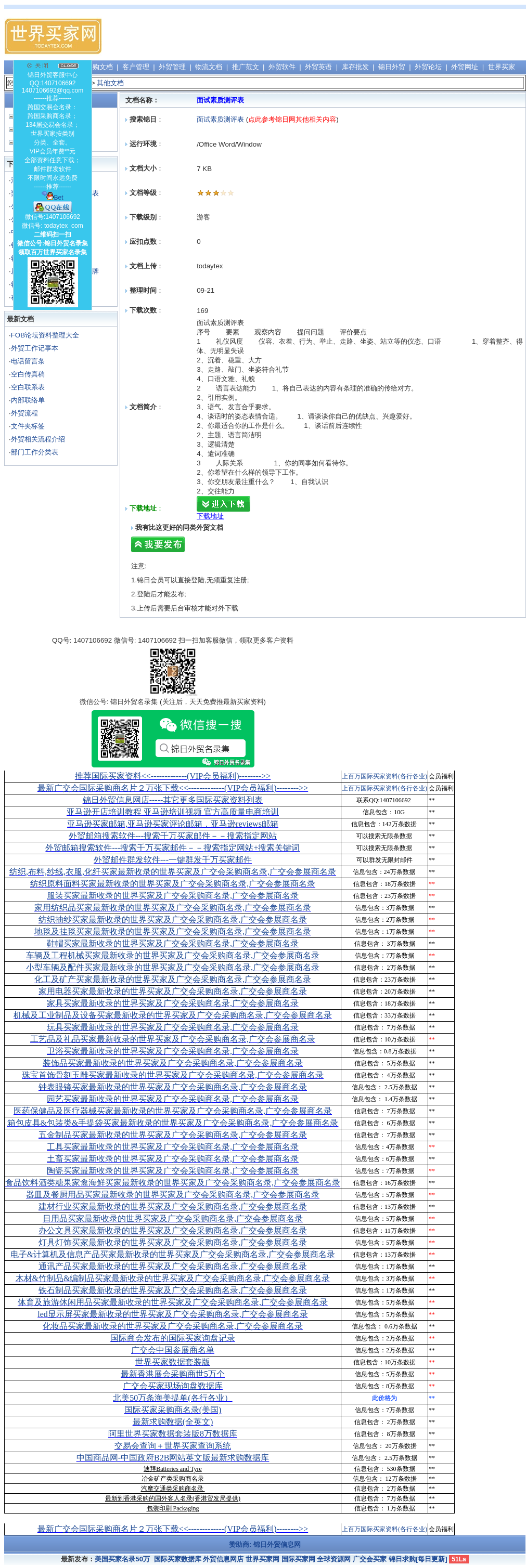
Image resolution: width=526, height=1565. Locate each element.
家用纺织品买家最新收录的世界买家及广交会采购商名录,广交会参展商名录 (172, 907)
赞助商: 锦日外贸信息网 (265, 1544)
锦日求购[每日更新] (418, 1559)
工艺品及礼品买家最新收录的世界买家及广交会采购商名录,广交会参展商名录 (172, 1039)
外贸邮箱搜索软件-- (173, 835)
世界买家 (501, 67)
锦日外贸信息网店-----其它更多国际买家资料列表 (173, 799)
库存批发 (355, 67)
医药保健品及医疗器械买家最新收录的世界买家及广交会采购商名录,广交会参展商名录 (173, 1110)
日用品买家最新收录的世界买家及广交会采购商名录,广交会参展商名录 (173, 1218)
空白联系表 (28, 387)
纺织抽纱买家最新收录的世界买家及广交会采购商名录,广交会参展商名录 (173, 919)
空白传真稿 (28, 374)
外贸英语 (318, 67)
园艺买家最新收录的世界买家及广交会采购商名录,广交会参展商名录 (173, 1098)
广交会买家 (370, 1559)
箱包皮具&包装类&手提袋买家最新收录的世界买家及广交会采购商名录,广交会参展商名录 (173, 1122)
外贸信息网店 (223, 1559)
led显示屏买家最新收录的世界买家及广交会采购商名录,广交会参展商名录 (172, 1314)
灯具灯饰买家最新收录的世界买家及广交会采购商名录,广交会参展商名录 (173, 1242)
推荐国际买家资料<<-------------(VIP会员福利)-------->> (173, 776)
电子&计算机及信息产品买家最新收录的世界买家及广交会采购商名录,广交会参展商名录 (172, 1254)
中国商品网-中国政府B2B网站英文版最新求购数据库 (173, 1457)
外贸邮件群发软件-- (173, 859)
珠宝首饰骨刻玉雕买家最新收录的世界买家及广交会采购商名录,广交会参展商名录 (173, 1075)
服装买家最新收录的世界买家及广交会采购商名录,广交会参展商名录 (173, 895)
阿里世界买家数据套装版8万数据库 (172, 1433)
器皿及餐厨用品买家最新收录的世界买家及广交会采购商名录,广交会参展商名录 (172, 1194)
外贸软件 (282, 67)
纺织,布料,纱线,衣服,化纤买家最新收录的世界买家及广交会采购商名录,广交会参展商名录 (172, 871)
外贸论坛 (428, 67)
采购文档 (99, 67)
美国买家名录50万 (122, 1559)
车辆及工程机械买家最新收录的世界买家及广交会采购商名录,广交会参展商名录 (172, 955)
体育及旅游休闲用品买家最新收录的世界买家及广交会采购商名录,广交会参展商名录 (173, 1302)
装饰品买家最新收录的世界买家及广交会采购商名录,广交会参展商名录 (173, 1063)
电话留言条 (28, 361)
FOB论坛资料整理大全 (45, 335)
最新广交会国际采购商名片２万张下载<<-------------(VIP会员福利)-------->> (172, 788)
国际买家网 (298, 1559)
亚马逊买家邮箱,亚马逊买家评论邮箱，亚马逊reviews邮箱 (172, 823)
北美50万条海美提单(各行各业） (172, 1397)
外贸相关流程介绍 (38, 439)
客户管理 (135, 67)
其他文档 (110, 83)
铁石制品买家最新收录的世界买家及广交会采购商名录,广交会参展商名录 (173, 1290)
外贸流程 (24, 413)
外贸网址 (464, 67)
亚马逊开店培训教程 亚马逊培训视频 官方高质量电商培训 (173, 811)
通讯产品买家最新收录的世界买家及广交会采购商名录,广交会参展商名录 (173, 1266)
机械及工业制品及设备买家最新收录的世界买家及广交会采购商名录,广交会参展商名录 (173, 1015)
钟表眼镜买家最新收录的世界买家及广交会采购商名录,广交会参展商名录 (173, 1087)
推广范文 (245, 67)
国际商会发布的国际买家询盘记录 (172, 1338)
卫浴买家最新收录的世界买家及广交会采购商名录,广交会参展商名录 (173, 1051)
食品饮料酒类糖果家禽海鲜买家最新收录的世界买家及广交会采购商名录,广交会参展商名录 (172, 1182)
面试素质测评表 (220, 119)
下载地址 (210, 516)
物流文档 (208, 67)
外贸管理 (172, 67)
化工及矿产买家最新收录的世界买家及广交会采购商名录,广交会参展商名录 (172, 979)
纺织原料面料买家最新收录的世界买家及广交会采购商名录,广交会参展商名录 (172, 883)
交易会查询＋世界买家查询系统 (172, 1445)
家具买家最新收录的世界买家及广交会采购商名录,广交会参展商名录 (173, 1003)
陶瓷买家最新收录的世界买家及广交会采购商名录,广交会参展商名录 (173, 1170)
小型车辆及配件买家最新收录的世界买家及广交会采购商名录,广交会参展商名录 (172, 967)
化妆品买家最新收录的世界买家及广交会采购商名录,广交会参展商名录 (173, 1326)
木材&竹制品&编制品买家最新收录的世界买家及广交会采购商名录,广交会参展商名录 (173, 1278)
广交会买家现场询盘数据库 (173, 1385)
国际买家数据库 (177, 1559)
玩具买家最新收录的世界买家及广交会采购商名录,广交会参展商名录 (173, 1027)
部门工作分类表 (34, 452)
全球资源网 (334, 1559)
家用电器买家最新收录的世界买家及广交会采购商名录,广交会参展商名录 (173, 991)
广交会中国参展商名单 (172, 1350)
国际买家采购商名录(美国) (173, 1409)
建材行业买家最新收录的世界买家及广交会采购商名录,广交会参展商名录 (173, 1206)
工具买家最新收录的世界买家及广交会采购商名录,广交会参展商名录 (173, 1146)
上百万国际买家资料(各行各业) (384, 776)
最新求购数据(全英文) (173, 1421)
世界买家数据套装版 (172, 1362)
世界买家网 (262, 1559)
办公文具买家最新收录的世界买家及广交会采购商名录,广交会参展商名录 (173, 1230)
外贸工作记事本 (34, 348)
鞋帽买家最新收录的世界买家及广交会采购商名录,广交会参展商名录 (173, 943)
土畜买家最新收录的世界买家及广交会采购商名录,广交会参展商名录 (173, 1158)
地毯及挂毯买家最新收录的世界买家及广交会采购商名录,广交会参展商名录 (172, 931)
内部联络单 (28, 400)
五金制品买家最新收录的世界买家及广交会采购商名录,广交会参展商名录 (173, 1134)
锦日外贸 (391, 67)
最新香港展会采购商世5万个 (173, 1374)
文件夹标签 (28, 426)
